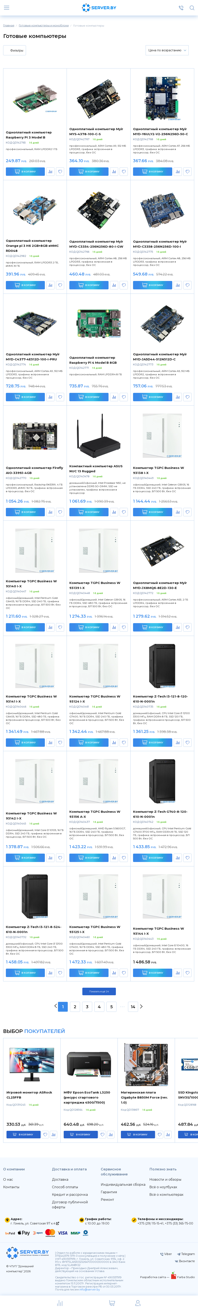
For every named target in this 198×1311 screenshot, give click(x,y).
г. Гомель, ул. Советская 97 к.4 (35, 1223)
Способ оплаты (65, 1187)
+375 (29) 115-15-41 (150, 1223)
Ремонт (107, 1200)
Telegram (186, 1254)
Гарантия (109, 1192)
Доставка (60, 1180)
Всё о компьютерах (166, 1195)
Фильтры (14, 51)
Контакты (11, 1187)
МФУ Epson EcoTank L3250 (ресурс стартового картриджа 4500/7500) (87, 1097)
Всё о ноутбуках (163, 1187)
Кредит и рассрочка (70, 1195)
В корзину (25, 171)
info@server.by (89, 1289)
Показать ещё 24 (99, 991)
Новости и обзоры (165, 1180)
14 (133, 1006)
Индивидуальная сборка (123, 1185)
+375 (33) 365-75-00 (179, 1223)
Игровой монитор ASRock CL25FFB (29, 1094)
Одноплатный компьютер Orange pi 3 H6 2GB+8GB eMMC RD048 (32, 246)
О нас (8, 1180)
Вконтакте (185, 1261)
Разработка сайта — (155, 1277)
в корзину (26, 1134)
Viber (166, 1254)
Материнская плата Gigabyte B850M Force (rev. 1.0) (144, 1097)
